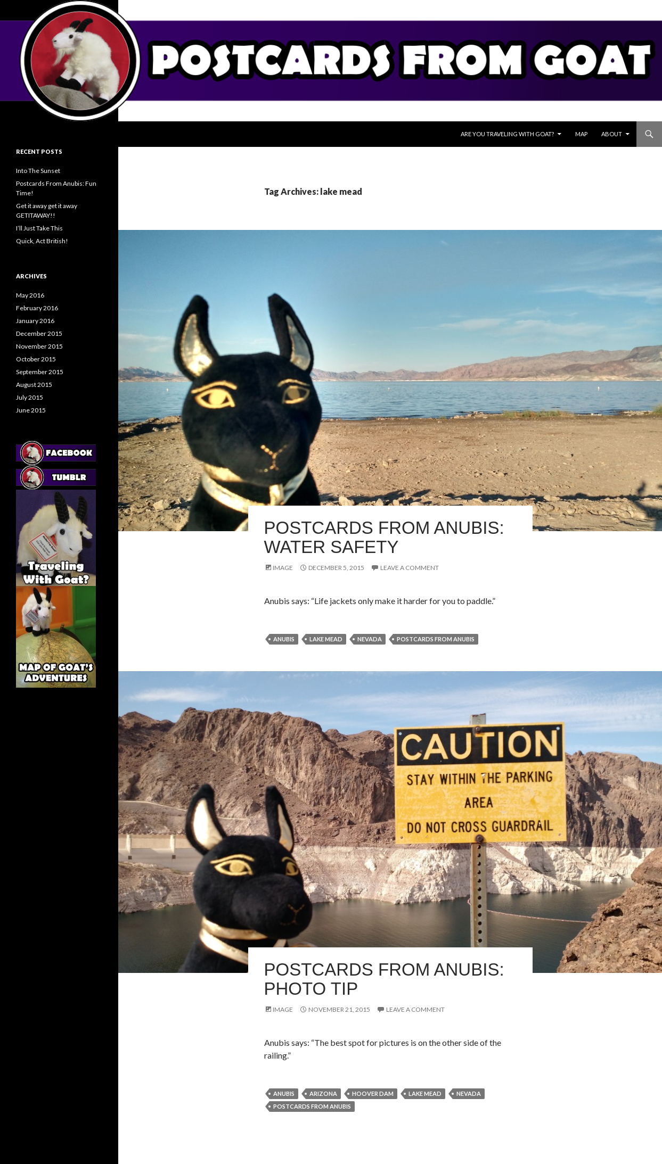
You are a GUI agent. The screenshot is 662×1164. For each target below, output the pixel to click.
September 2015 (39, 372)
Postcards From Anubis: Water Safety (384, 537)
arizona (323, 1093)
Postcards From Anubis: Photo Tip (384, 979)
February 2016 (37, 308)
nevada (369, 638)
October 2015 (36, 359)
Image (283, 568)
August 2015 (34, 385)
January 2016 (35, 321)
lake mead (325, 638)
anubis (284, 638)
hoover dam (373, 1093)
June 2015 (31, 410)
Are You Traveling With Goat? (507, 133)
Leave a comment (409, 568)
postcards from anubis (436, 638)
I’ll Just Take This (39, 228)
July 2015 (29, 397)
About (611, 133)
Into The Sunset (38, 171)
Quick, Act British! (42, 241)
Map (581, 133)
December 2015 (39, 333)
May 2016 (30, 295)
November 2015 (39, 346)
